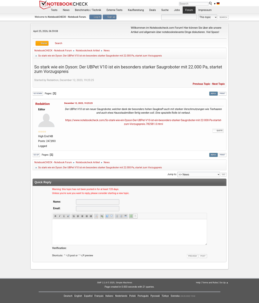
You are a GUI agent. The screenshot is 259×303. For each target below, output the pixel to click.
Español (88, 296)
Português (143, 296)
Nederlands (121, 296)
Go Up (36, 155)
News (66, 10)
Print (222, 93)
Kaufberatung (136, 10)
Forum (189, 10)
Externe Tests (114, 10)
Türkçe (165, 296)
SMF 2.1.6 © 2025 (105, 282)
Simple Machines (124, 282)
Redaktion (42, 104)
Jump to (171, 174)
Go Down (38, 93)
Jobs (177, 10)
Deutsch (68, 296)
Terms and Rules (210, 282)
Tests (54, 10)
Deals (152, 10)
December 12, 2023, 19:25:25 (78, 103)
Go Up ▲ (224, 282)
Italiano (109, 296)
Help (198, 282)
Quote (217, 131)
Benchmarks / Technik (88, 10)
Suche (165, 10)
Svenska (175, 296)
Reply (213, 93)
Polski (132, 296)
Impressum (205, 10)
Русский (155, 296)
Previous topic (201, 83)
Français (98, 296)
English (78, 296)
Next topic (218, 83)
